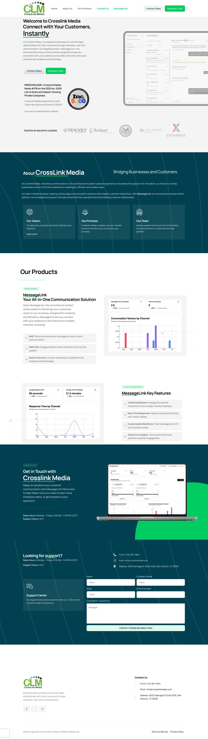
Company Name (144, 595)
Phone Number (144, 607)
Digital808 (35, 731)
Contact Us (103, 8)
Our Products (84, 8)
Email (89, 607)
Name (89, 595)
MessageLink (121, 8)
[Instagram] (42, 709)
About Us (67, 8)
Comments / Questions (98, 619)
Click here (29, 113)
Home (54, 8)
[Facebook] (26, 709)
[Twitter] (34, 709)
